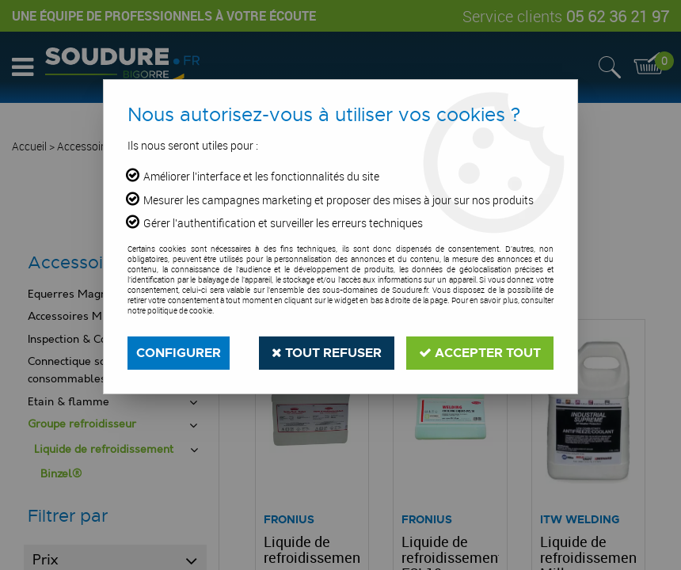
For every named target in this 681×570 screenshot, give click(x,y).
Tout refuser (327, 352)
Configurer (178, 352)
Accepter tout (480, 352)
